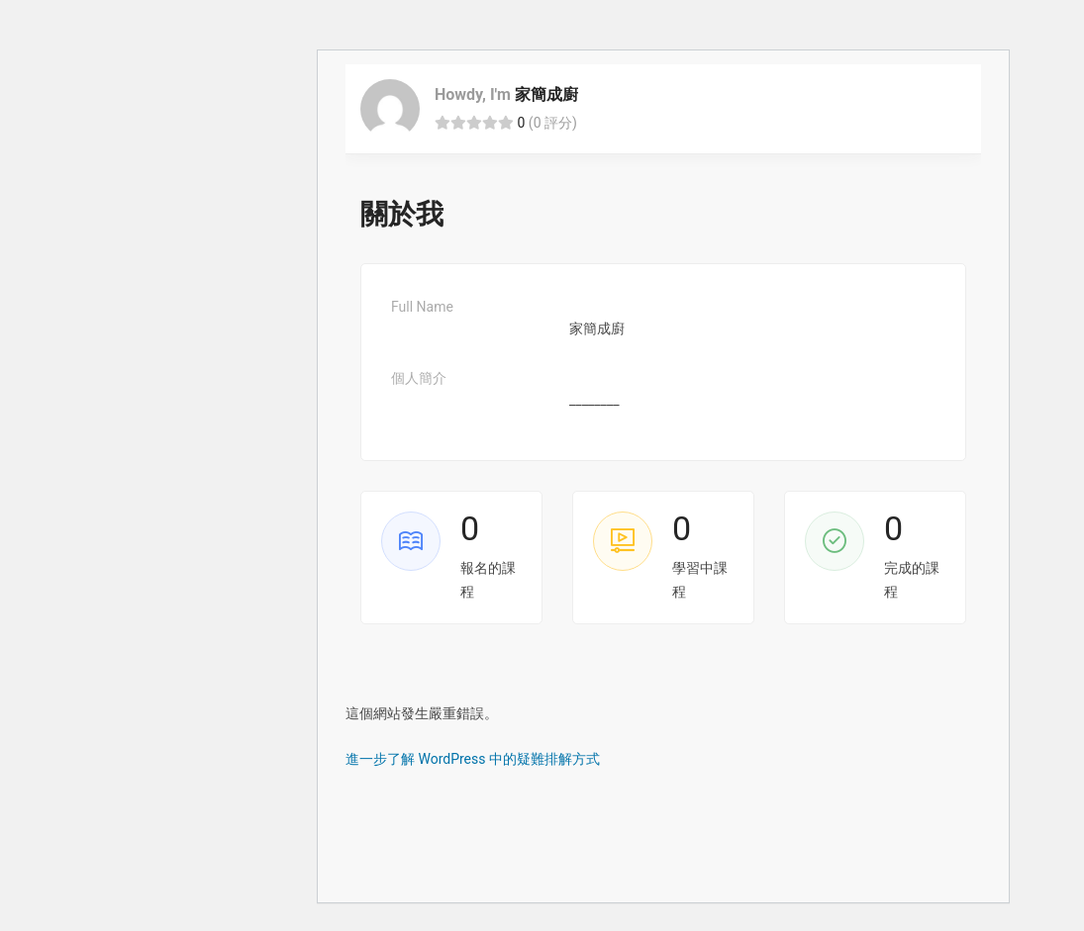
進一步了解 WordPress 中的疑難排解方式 (472, 759)
